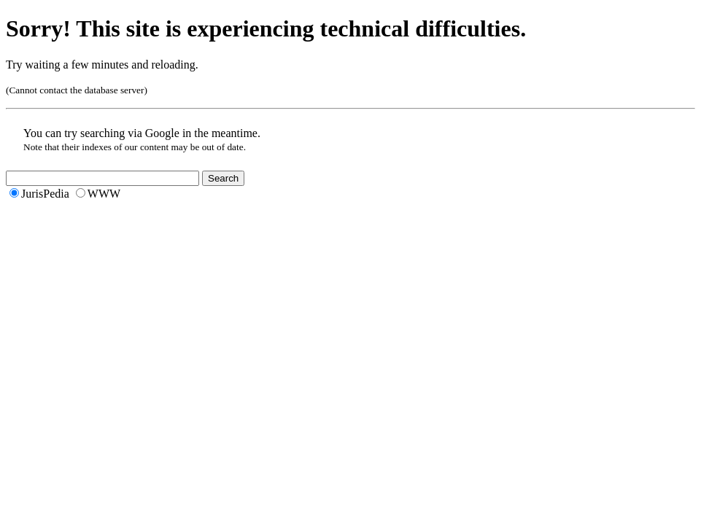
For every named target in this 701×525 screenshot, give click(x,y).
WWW (104, 193)
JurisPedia (45, 193)
